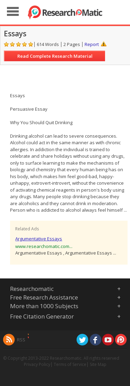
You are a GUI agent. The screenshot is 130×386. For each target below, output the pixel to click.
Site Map (98, 364)
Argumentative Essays (38, 239)
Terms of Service (70, 364)
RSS (21, 340)
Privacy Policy (37, 364)
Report (92, 44)
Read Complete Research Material (55, 56)
